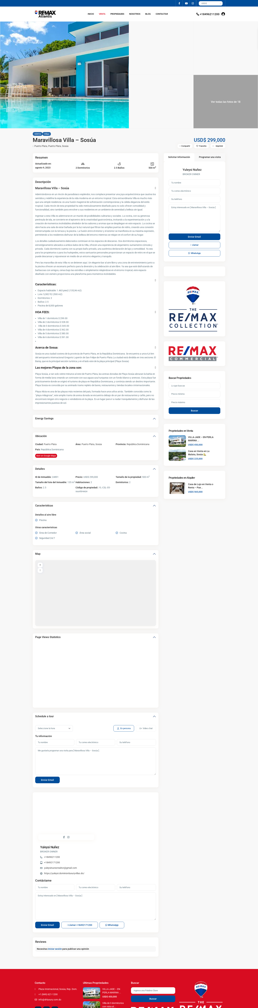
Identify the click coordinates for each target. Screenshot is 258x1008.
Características (44, 505)
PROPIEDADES (117, 14)
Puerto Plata (40, 146)
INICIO (91, 14)
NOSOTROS (134, 14)
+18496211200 (209, 14)
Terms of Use (202, 1003)
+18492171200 (112, 812)
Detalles (40, 468)
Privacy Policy (216, 1003)
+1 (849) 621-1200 (48, 960)
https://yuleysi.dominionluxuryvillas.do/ (124, 823)
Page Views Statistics (48, 637)
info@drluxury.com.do (50, 966)
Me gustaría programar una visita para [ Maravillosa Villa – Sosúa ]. (95, 761)
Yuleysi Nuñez (110, 797)
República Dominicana (138, 444)
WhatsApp (111, 891)
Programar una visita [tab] (210, 157)
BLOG (148, 14)
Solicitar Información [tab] (179, 157)
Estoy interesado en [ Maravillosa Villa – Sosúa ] (95, 872)
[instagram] (192, 3)
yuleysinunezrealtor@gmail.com (120, 817)
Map (37, 553)
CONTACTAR (162, 14)
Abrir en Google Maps (46, 455)
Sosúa (65, 146)
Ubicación (41, 436)
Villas (46, 134)
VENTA (102, 14)
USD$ (204, 3)
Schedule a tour (44, 716)
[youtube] (186, 3)
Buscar (194, 410)
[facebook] (179, 3)
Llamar (79, 891)
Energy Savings (44, 418)
